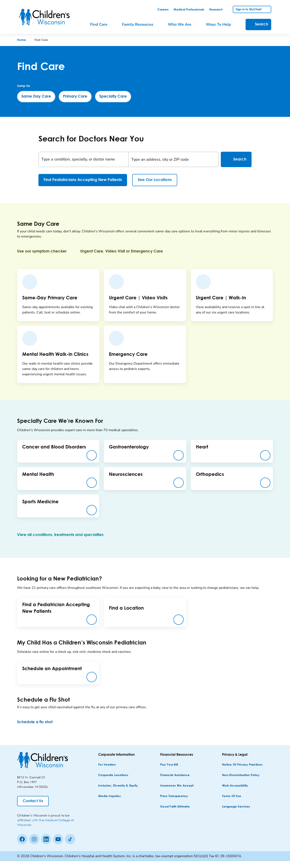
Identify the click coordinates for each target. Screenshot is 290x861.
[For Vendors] (107, 765)
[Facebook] (22, 839)
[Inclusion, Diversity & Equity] (118, 786)
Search (236, 159)
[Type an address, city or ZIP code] (173, 159)
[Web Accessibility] (235, 786)
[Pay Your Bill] (169, 765)
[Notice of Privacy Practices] (242, 765)
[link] (162, 9)
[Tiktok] (70, 839)
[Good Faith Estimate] (175, 807)
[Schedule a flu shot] (38, 722)
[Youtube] (58, 839)
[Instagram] (34, 839)
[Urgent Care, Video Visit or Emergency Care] (125, 251)
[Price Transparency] (174, 796)
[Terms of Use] (231, 796)
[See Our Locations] (154, 180)
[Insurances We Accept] (176, 786)
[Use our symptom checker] (45, 251)
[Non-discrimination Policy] (240, 775)
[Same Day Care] (36, 96)
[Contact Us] (33, 801)
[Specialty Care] (113, 96)
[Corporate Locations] (113, 775)
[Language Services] (236, 807)
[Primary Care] (75, 96)
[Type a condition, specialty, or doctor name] (83, 159)
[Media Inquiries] (109, 796)
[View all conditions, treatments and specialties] (63, 535)
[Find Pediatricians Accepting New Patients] (82, 180)
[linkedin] (46, 839)
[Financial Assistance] (175, 775)
